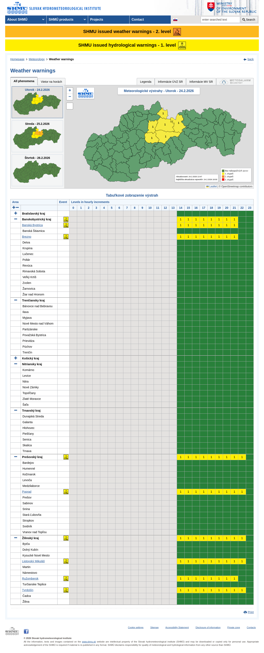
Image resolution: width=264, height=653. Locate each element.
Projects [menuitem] (96, 19)
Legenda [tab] (145, 81)
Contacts (251, 627)
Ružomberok (30, 578)
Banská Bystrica (32, 225)
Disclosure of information (208, 627)
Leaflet (211, 186)
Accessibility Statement (177, 627)
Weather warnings (61, 59)
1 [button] (165, 124)
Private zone (233, 627)
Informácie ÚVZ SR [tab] (170, 81)
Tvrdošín (27, 590)
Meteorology (37, 59)
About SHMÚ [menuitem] (17, 19)
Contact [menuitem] (138, 19)
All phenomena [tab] (24, 81)
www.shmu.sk (89, 641)
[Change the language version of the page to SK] (175, 19)
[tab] (235, 81)
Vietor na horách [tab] (51, 81)
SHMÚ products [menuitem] (61, 19)
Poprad (26, 491)
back (251, 59)
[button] (70, 91)
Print (251, 612)
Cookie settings (135, 627)
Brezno (26, 236)
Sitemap (154, 627)
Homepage (17, 59)
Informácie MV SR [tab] (201, 81)
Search (250, 19)
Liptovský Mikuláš (33, 561)
